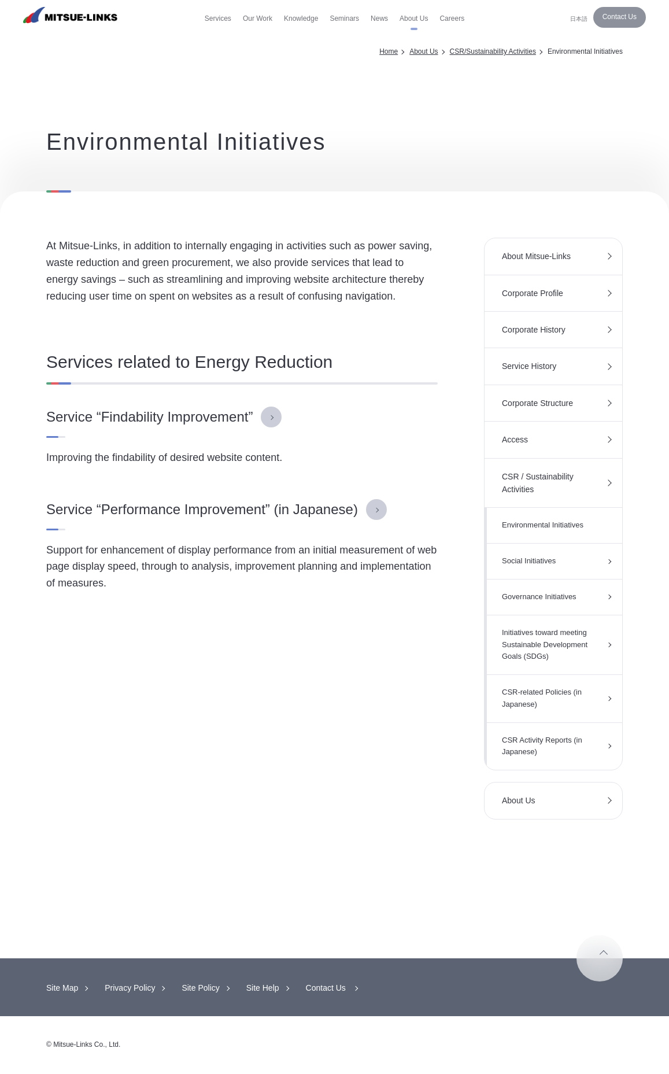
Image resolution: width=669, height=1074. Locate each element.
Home (388, 51)
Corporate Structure (537, 403)
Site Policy (200, 987)
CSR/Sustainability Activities (493, 51)
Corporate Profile (532, 293)
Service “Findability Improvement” (149, 417)
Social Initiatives (529, 560)
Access (515, 439)
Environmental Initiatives (542, 525)
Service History (529, 366)
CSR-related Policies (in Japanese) (542, 698)
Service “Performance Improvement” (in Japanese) (202, 509)
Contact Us (620, 17)
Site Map (62, 987)
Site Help (262, 987)
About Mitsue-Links (536, 256)
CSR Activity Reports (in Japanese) (542, 746)
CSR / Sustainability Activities (538, 483)
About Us (423, 51)
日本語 (578, 19)
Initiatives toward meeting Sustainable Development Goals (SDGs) (544, 644)
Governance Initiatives (539, 596)
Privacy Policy (130, 987)
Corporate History (533, 329)
